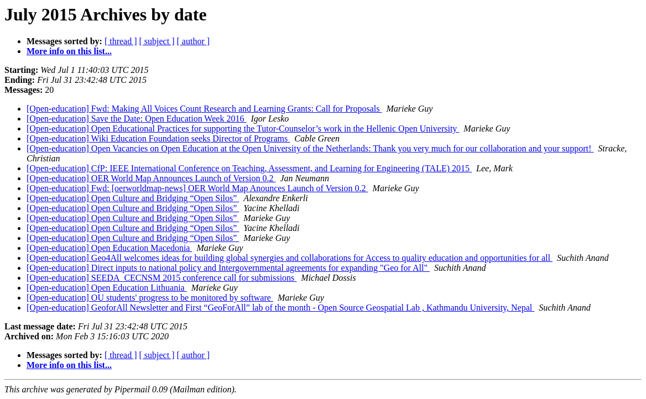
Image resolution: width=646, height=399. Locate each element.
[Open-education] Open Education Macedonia (109, 248)
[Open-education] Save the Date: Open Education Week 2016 (136, 118)
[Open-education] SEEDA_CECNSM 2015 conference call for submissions (161, 277)
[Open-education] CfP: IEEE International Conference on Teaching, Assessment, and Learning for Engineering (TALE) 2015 (249, 168)
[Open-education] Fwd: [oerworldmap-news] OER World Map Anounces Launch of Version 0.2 (197, 188)
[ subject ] (157, 41)
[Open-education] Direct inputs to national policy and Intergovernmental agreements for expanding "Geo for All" (228, 267)
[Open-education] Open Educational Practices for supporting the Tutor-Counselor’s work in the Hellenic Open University (243, 128)
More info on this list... (69, 51)
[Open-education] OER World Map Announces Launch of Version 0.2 (151, 178)
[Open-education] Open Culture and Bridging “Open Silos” (133, 198)
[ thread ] (121, 41)
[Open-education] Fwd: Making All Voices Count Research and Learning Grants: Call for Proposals (204, 108)
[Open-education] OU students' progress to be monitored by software (150, 297)
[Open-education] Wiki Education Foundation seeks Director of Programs (158, 138)
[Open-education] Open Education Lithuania (107, 287)
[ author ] (193, 41)
